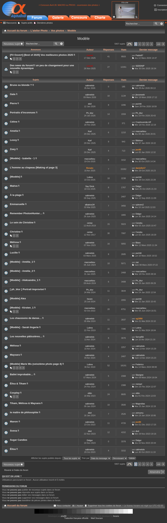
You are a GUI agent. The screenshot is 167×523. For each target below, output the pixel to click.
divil (90, 104)
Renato (89, 168)
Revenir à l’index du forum (16, 470)
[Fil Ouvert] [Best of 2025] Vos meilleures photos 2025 (41, 54)
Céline (13, 121)
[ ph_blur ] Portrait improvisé (27, 289)
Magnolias (140, 404)
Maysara (15, 354)
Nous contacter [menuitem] (64, 505)
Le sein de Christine (21, 222)
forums (116, 516)
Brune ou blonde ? (21, 85)
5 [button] (151, 44)
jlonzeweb (140, 95)
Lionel (90, 55)
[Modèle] (15, 176)
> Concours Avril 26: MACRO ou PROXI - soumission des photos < (69, 5)
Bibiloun (139, 140)
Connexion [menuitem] (162, 5)
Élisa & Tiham (18, 383)
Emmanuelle (17, 204)
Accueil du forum (17, 505)
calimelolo (89, 85)
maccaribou (141, 131)
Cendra (139, 223)
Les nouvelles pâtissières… (26, 336)
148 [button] (158, 44)
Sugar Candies (18, 439)
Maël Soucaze (97, 518)
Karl (90, 131)
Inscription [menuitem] (162, 10)
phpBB (63, 516)
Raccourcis (11, 23)
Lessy (13, 140)
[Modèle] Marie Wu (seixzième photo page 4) (36, 364)
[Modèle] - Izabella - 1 (22, 158)
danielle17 (140, 168)
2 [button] (139, 44)
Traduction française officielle (76, 518)
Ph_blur (89, 113)
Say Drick (89, 186)
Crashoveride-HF (143, 122)
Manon (14, 421)
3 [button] (143, 44)
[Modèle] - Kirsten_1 (22, 307)
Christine (15, 231)
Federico (140, 364)
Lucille (14, 252)
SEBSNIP (140, 66)
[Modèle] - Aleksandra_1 (24, 280)
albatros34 (90, 205)
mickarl (139, 384)
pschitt (139, 104)
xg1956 (139, 318)
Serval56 (140, 337)
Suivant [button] (163, 44)
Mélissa (14, 242)
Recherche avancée (161, 24)
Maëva (13, 185)
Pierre (13, 103)
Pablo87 (139, 55)
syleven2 (140, 205)
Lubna (90, 177)
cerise (89, 223)
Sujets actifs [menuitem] (26, 23)
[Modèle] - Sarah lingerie (24, 327)
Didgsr (139, 186)
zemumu (139, 413)
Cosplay (14, 392)
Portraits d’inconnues (22, 112)
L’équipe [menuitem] (79, 505)
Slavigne (139, 375)
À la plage (16, 195)
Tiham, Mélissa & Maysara (25, 403)
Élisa (13, 449)
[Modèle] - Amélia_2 (21, 271)
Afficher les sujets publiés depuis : (56, 458)
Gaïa (12, 94)
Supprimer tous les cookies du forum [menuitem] (104, 505)
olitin (90, 393)
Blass (138, 242)
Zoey (13, 149)
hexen (90, 299)
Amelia (14, 130)
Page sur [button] (130, 44)
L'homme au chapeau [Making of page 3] (33, 167)
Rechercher (156, 24)
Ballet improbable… (21, 374)
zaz (137, 262)
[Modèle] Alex (18, 298)
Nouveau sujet (12, 43)
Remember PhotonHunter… (26, 213)
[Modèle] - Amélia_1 (21, 261)
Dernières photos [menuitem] (45, 23)
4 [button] (147, 44)
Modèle (83, 38)
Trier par (96, 458)
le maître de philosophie (24, 412)
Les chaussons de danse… (26, 318)
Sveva (13, 430)
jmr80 (138, 150)
